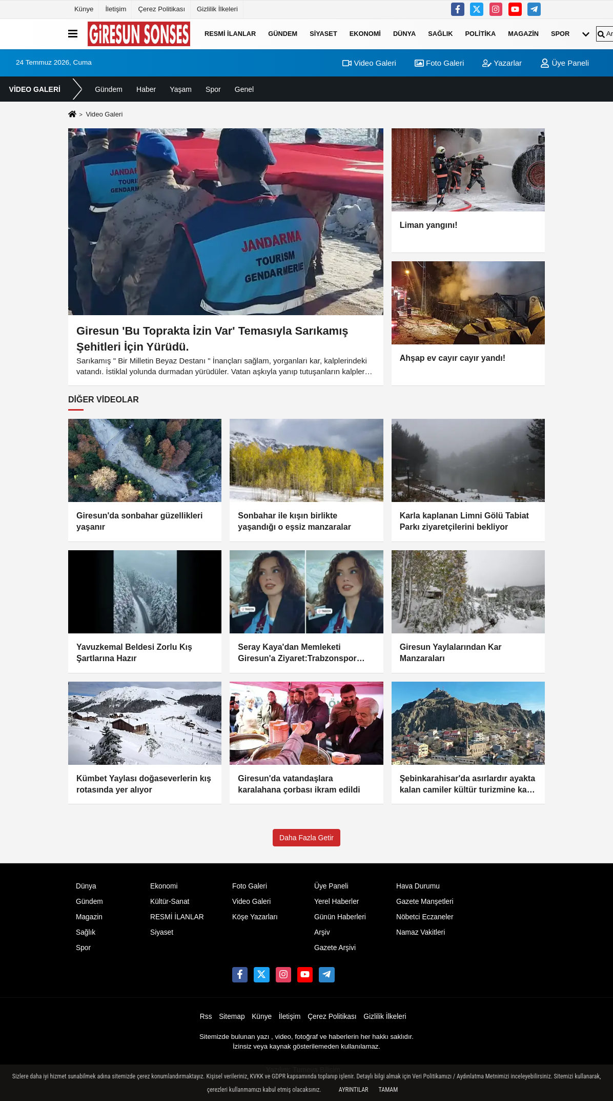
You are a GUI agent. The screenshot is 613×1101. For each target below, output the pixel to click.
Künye (83, 9)
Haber (146, 89)
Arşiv (322, 932)
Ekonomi (365, 33)
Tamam (388, 1089)
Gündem (282, 33)
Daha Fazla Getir (306, 838)
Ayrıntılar (354, 1089)
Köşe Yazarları (255, 917)
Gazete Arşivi (335, 948)
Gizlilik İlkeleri (217, 9)
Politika (480, 33)
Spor (560, 33)
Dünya (404, 33)
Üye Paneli (564, 63)
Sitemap (231, 1016)
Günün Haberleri (340, 917)
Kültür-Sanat (169, 901)
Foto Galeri (439, 63)
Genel (244, 89)
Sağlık (440, 33)
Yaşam (181, 89)
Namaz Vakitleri (420, 932)
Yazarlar (502, 63)
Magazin (523, 33)
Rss (206, 1016)
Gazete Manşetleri (425, 901)
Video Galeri (369, 63)
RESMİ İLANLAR (230, 33)
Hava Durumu (418, 886)
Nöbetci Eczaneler (425, 917)
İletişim (115, 9)
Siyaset (323, 33)
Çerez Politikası (161, 9)
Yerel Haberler (336, 901)
